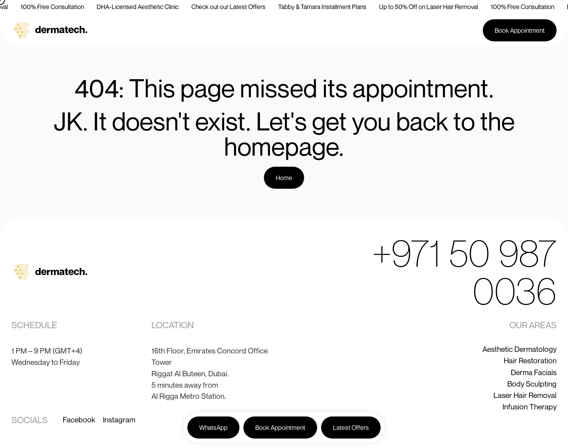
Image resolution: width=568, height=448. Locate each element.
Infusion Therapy (530, 406)
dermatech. (61, 29)
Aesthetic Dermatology (519, 348)
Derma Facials (534, 372)
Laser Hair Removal (525, 395)
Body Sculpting (532, 383)
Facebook (79, 419)
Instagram (119, 419)
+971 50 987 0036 (464, 271)
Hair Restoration (530, 360)
